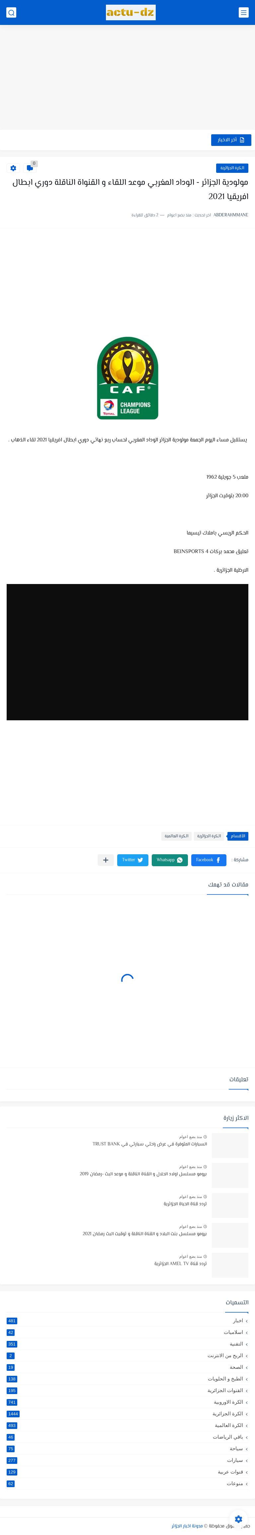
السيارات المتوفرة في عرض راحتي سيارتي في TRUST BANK (150, 1144)
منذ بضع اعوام (190, 1136)
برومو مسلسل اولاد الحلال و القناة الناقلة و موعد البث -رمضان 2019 (143, 1174)
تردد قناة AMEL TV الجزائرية (180, 1264)
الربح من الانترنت (125, 1355)
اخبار (125, 1321)
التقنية (125, 1344)
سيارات (125, 1460)
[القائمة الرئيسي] (244, 12)
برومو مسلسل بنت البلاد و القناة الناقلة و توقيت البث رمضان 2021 (145, 1234)
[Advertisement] (127, 78)
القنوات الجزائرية (125, 1390)
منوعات (125, 1483)
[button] (208, 860)
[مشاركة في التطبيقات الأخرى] (106, 860)
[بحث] (11, 12)
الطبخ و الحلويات (125, 1379)
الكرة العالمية (176, 836)
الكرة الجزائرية (232, 168)
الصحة (125, 1367)
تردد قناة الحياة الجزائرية (185, 1204)
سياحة (125, 1449)
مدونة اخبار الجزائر (187, 1526)
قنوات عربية (125, 1472)
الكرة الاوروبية (125, 1402)
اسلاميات (125, 1332)
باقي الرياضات (125, 1437)
